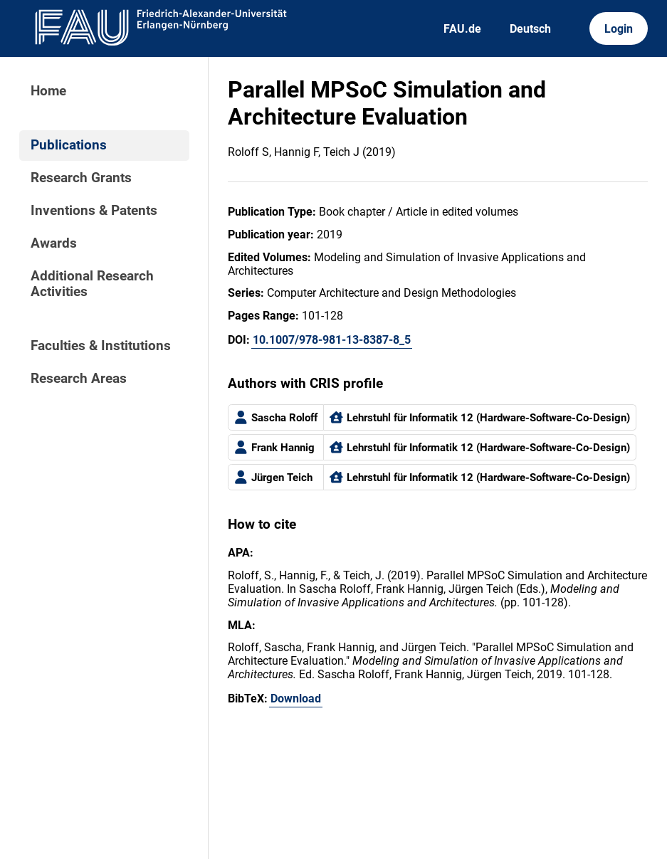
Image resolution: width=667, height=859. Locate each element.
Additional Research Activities (92, 284)
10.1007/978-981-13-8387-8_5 (332, 340)
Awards (54, 243)
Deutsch (530, 29)
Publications (69, 145)
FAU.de (462, 29)
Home (48, 91)
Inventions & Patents (94, 210)
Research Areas (79, 378)
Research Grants (81, 178)
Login (618, 29)
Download (296, 698)
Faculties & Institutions (101, 346)
